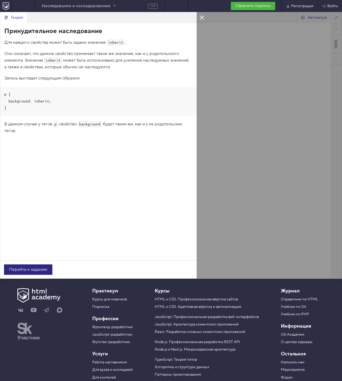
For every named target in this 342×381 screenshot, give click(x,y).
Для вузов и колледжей (112, 369)
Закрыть (202, 17)
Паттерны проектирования (178, 374)
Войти (330, 6)
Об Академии (292, 334)
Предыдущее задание (23, 6)
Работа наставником (109, 362)
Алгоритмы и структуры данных (182, 367)
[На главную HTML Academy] (5, 6)
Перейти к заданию (28, 269)
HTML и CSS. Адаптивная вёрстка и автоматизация (198, 306)
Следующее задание (176, 6)
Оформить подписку (253, 5)
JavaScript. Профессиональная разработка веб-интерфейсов (207, 317)
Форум (287, 377)
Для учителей (104, 377)
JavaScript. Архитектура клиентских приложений (197, 324)
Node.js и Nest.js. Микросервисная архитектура (195, 349)
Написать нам (292, 362)
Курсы (162, 291)
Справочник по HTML (299, 299)
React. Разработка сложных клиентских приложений (200, 332)
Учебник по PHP (295, 314)
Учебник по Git (293, 306)
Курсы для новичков (109, 299)
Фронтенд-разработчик (112, 327)
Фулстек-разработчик (111, 342)
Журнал (290, 291)
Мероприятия (293, 369)
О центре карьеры (297, 342)
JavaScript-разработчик (112, 334)
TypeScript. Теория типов (176, 359)
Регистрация (299, 6)
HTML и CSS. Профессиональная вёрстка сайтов (196, 299)
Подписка (100, 306)
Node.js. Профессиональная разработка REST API (197, 342)
